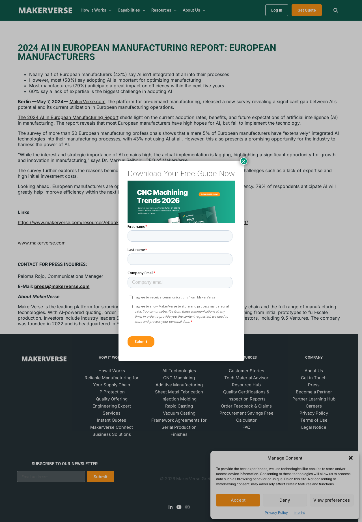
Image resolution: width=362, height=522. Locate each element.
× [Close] (243, 161)
